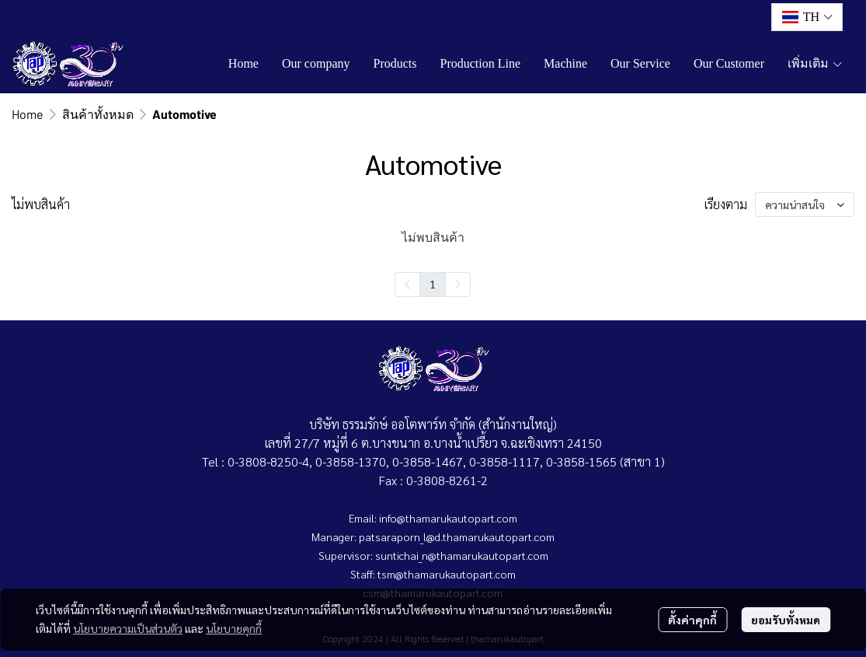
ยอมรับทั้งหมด (785, 620)
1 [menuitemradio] (433, 284)
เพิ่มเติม (815, 63)
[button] (807, 17)
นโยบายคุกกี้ (234, 628)
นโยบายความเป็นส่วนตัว (128, 628)
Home (27, 114)
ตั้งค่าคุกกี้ (692, 620)
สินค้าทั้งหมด (98, 114)
